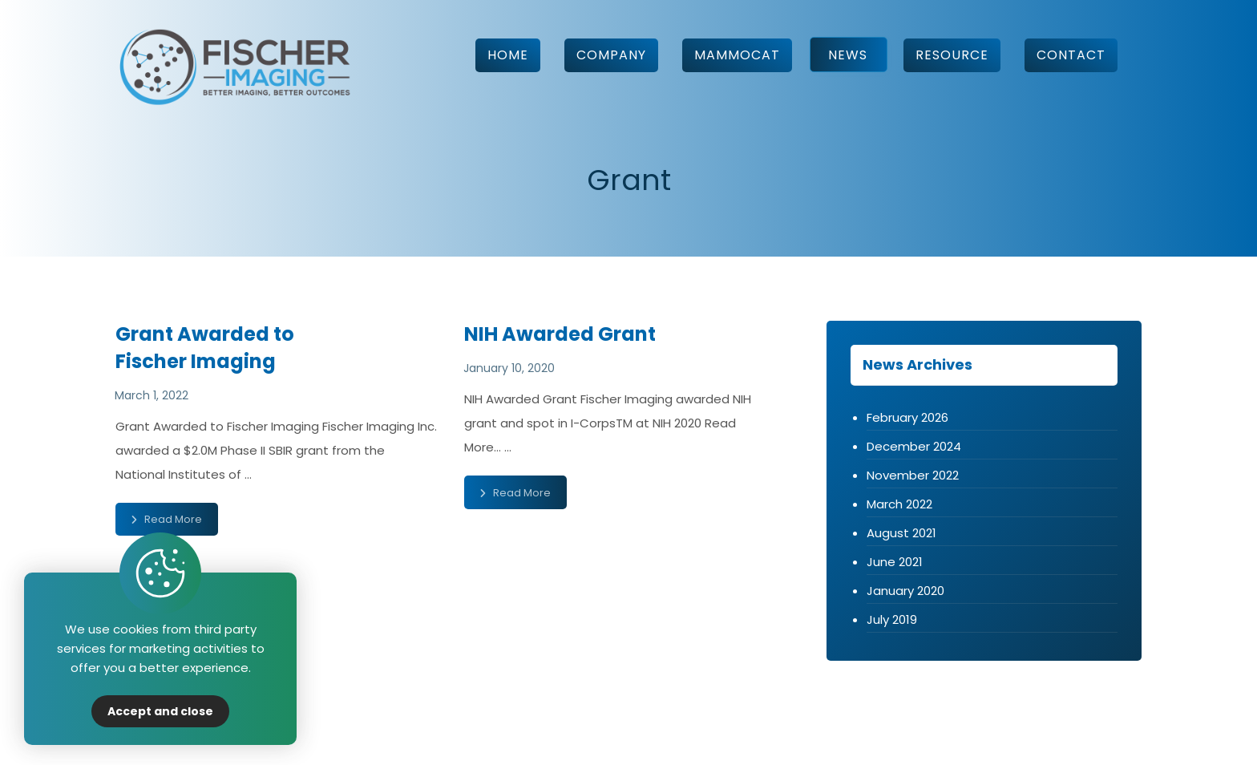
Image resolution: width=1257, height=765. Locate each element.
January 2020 (905, 590)
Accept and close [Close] (160, 711)
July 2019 (892, 619)
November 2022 (913, 475)
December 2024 (914, 446)
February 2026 (907, 417)
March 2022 (899, 504)
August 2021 (901, 532)
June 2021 (895, 561)
